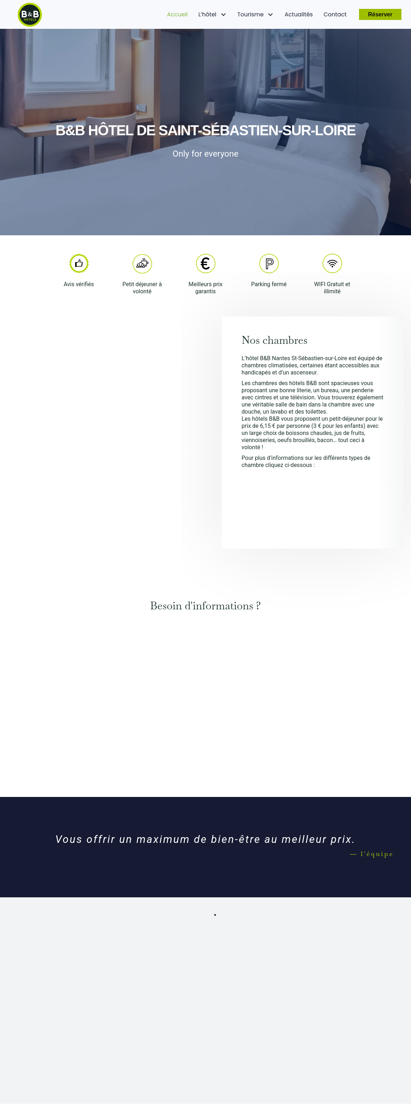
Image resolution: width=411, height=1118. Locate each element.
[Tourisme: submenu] (270, 14)
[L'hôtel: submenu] (223, 14)
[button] (380, 14)
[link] (177, 14)
